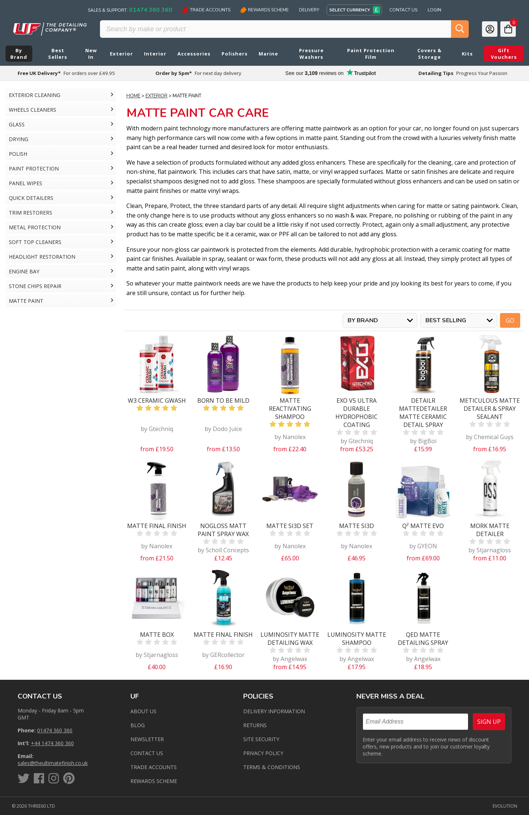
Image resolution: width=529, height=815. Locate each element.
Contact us (146, 753)
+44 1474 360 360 (52, 743)
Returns (255, 725)
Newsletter (147, 739)
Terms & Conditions (271, 767)
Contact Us (403, 10)
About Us (143, 711)
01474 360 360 (54, 730)
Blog (137, 725)
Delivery (309, 10)
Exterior (156, 96)
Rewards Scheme (265, 10)
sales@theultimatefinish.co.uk (53, 763)
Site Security (261, 739)
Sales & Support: (130, 10)
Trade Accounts (206, 10)
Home (133, 96)
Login (434, 10)
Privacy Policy (263, 753)
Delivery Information (274, 711)
